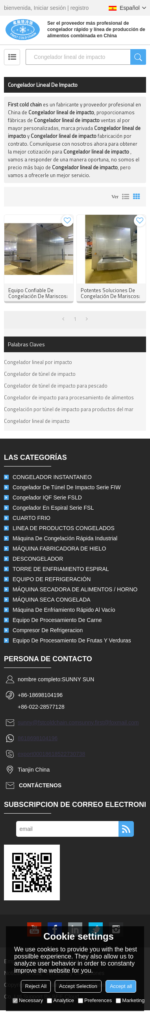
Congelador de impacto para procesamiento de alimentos (69, 397)
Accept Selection (78, 986)
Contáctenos (40, 785)
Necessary (28, 1000)
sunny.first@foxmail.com (109, 722)
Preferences (95, 1000)
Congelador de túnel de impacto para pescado (55, 386)
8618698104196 (37, 738)
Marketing (130, 1000)
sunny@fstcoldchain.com (48, 722)
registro (79, 8)
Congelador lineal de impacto (37, 421)
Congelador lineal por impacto (38, 362)
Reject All (35, 986)
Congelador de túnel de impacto (40, 374)
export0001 (31, 754)
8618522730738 (65, 754)
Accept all (121, 986)
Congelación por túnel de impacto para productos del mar (68, 409)
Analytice (60, 1000)
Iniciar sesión (50, 8)
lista (125, 197)
